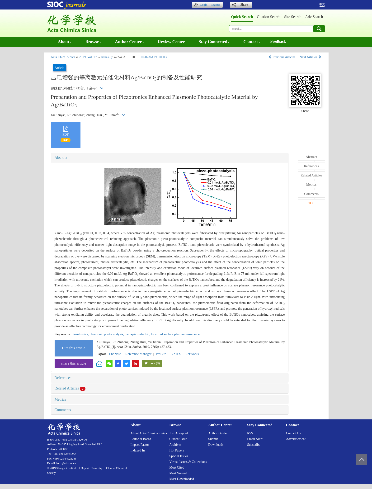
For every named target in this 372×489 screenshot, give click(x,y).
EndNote (115, 354)
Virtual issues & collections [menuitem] (188, 462)
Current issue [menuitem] (178, 439)
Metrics (60, 399)
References (63, 378)
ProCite (161, 354)
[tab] (169, 157)
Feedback (278, 41)
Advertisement (296, 439)
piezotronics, (80, 334)
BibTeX (175, 354)
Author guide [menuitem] (217, 433)
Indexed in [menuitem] (138, 450)
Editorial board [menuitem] (141, 439)
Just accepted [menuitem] (178, 433)
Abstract (61, 158)
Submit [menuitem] (213, 439)
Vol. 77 (92, 57)
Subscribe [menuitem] (253, 444)
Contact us (293, 433)
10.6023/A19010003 (153, 57)
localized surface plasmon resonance (175, 334)
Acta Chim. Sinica (63, 57)
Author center (129, 41)
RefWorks (192, 354)
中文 (322, 4)
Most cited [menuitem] (176, 467)
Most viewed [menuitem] (178, 473)
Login (203, 4)
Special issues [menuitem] (178, 456)
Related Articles (70, 388)
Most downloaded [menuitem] (181, 479)
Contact (251, 41)
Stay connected (214, 41)
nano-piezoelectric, (138, 334)
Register (215, 4)
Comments (63, 410)
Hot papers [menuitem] (176, 450)
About (65, 41)
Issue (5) (106, 57)
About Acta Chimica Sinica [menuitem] (149, 433)
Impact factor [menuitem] (140, 444)
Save (152, 363)
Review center (171, 41)
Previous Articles (282, 57)
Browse (93, 41)
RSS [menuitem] (250, 433)
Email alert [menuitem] (255, 439)
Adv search (314, 17)
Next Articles (310, 57)
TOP (311, 203)
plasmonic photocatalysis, (107, 334)
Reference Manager (138, 354)
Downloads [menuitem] (215, 444)
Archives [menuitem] (175, 444)
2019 (82, 57)
